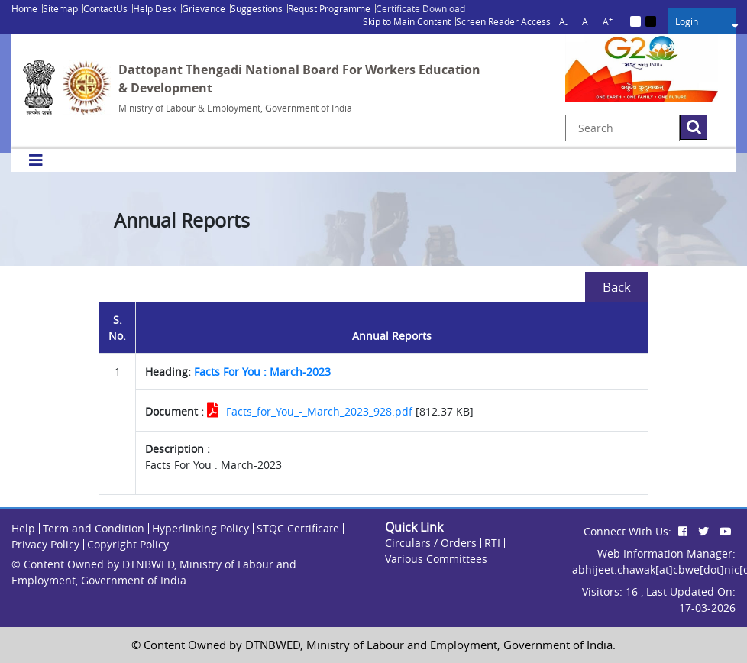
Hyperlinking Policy (200, 528)
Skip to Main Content (407, 21)
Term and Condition (93, 528)
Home (24, 8)
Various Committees (436, 558)
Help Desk (154, 8)
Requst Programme (329, 8)
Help (23, 528)
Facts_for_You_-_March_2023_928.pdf (319, 411)
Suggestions (257, 8)
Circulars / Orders (431, 542)
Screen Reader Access (503, 21)
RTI (492, 542)
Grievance (203, 8)
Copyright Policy (128, 544)
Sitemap (60, 8)
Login (686, 21)
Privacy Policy (45, 544)
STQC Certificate (298, 528)
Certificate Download (420, 8)
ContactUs (105, 8)
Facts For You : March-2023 (262, 371)
